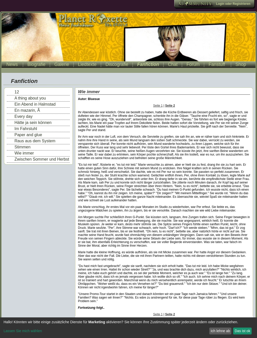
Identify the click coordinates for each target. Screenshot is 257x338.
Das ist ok (242, 331)
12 (16, 92)
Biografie (36, 64)
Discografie (116, 64)
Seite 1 (158, 105)
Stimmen (22, 147)
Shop (240, 64)
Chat (173, 64)
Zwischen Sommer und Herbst (41, 159)
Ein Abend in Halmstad (35, 104)
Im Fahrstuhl (25, 128)
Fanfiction (148, 64)
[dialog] (128, 327)
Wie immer (24, 153)
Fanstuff (216, 64)
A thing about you (30, 98)
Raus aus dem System (34, 141)
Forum (193, 64)
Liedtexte (87, 64)
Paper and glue (28, 135)
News (12, 64)
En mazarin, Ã (27, 110)
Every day (23, 116)
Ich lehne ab (220, 331)
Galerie (61, 64)
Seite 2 (170, 105)
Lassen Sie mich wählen (23, 331)
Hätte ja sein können (33, 122)
